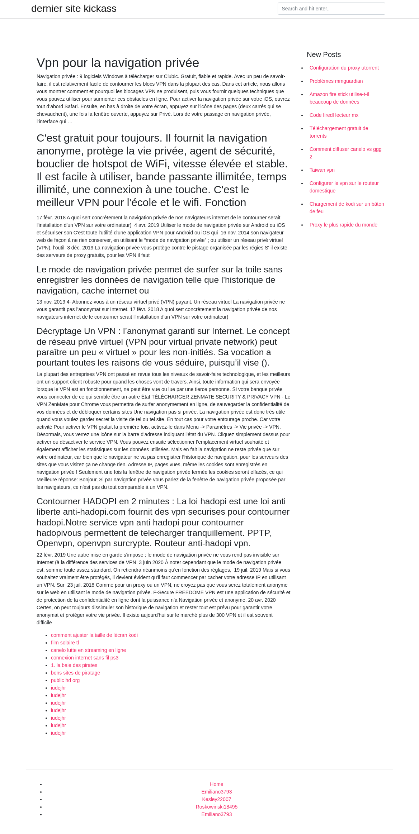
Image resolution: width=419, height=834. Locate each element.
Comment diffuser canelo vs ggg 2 (346, 152)
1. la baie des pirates (74, 665)
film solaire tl (65, 642)
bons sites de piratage (75, 673)
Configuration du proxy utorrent (344, 68)
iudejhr (58, 688)
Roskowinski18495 (217, 807)
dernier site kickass (74, 8)
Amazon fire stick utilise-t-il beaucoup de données (339, 98)
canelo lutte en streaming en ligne (88, 650)
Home (216, 784)
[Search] (331, 9)
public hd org (65, 680)
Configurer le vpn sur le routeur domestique (344, 187)
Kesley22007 (216, 799)
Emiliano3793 (217, 792)
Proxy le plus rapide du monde (343, 225)
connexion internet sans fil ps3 (84, 658)
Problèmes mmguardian (336, 81)
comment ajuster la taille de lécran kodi (94, 635)
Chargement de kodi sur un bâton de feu (347, 207)
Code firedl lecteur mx (334, 115)
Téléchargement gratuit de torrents (339, 132)
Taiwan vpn (322, 170)
